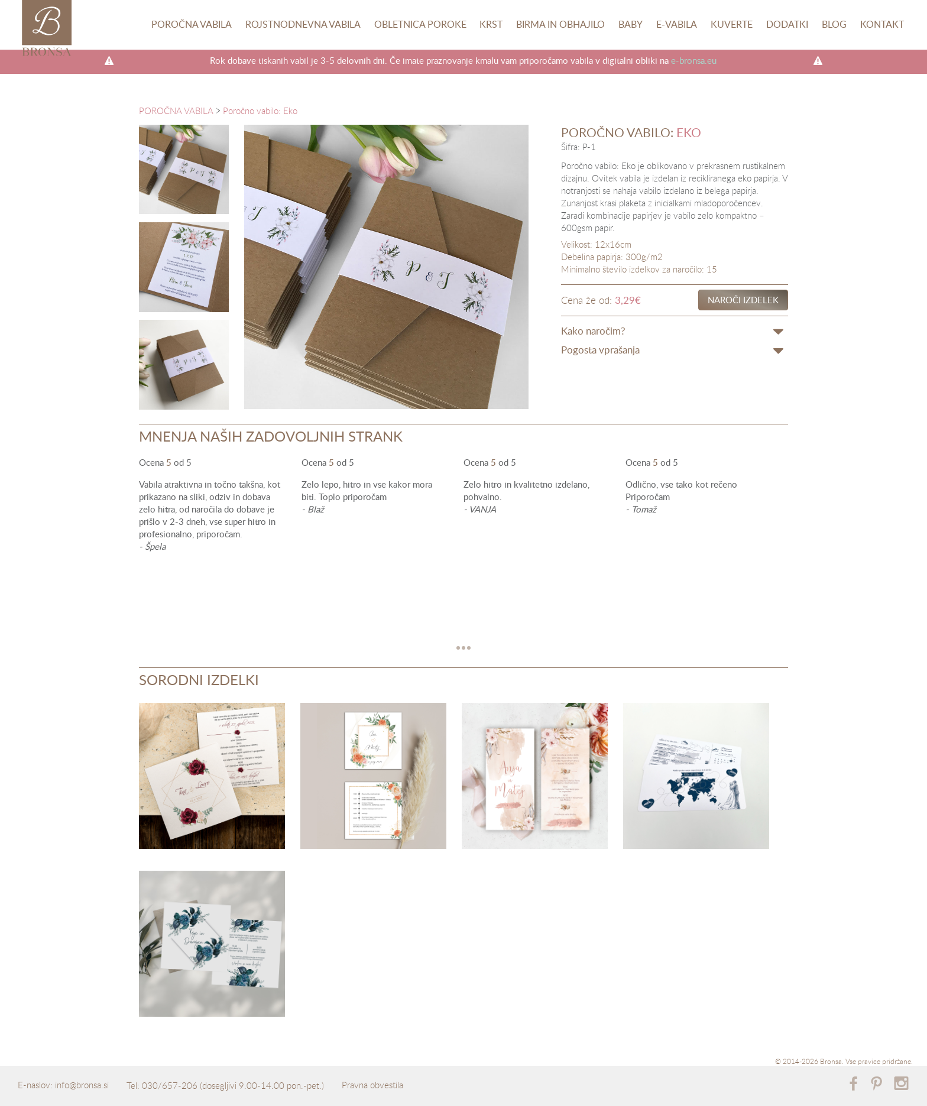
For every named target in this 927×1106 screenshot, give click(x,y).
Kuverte (732, 24)
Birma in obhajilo (560, 24)
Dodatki (787, 24)
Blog (834, 24)
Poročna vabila (191, 24)
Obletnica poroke (420, 24)
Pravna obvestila (372, 1085)
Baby (630, 24)
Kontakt (882, 24)
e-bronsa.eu (694, 60)
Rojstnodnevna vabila (303, 24)
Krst (491, 24)
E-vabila (676, 24)
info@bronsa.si (82, 1085)
